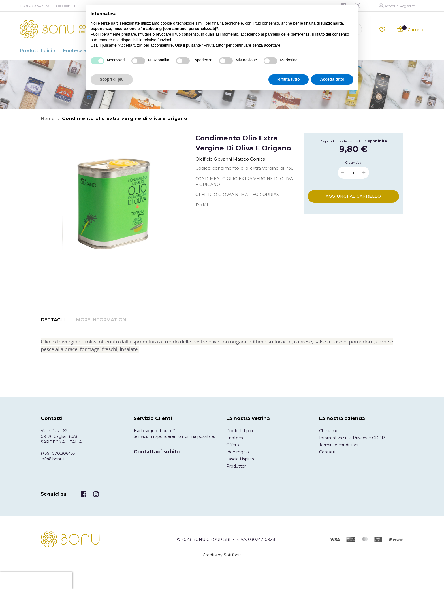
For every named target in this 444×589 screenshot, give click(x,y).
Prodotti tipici (239, 430)
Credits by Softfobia (222, 555)
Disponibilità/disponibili (340, 141)
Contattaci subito (157, 452)
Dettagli (53, 320)
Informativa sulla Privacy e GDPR (352, 437)
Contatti (327, 451)
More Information (101, 320)
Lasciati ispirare (241, 459)
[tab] (53, 320)
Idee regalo (237, 451)
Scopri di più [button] (112, 79)
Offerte (233, 444)
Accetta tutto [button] (332, 79)
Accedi (390, 6)
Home (48, 118)
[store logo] (66, 29)
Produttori (236, 466)
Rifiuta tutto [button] (289, 79)
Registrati (408, 6)
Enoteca (234, 437)
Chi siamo (328, 430)
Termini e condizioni (338, 444)
